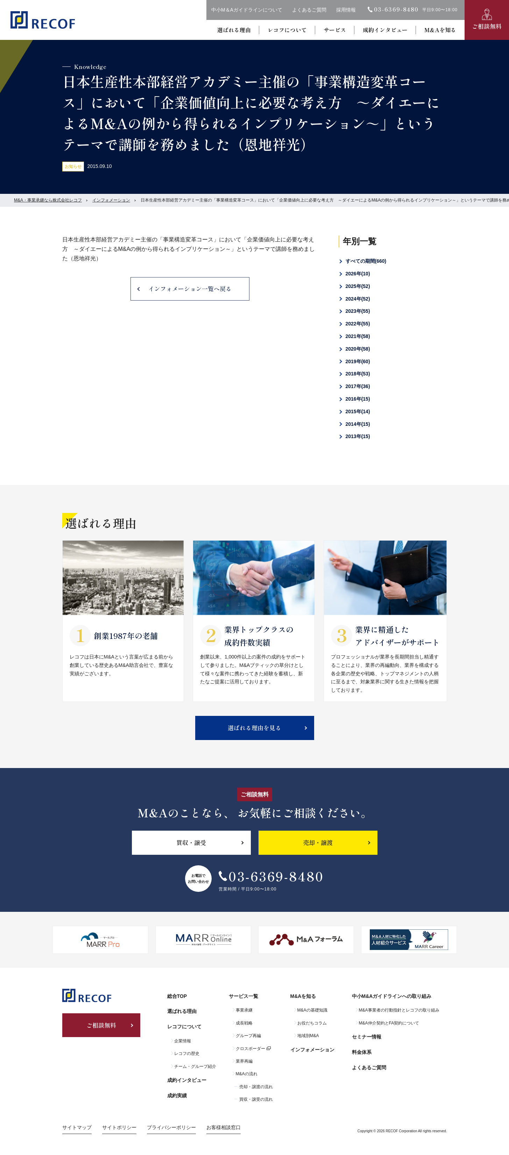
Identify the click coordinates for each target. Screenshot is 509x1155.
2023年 (358, 311)
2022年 (358, 323)
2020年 (358, 349)
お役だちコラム (312, 1023)
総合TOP (177, 996)
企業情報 (182, 1040)
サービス (335, 30)
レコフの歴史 (186, 1053)
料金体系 (362, 1052)
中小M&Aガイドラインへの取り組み (392, 996)
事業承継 (244, 1010)
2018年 (358, 373)
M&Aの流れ (246, 1073)
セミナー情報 (366, 1037)
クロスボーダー (250, 1048)
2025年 (358, 286)
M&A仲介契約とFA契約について (389, 1023)
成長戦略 (244, 1023)
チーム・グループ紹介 (195, 1066)
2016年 (358, 399)
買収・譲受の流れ (256, 1099)
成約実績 (177, 1095)
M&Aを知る (440, 30)
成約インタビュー (385, 30)
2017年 (358, 386)
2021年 (358, 336)
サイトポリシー (119, 1127)
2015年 (358, 411)
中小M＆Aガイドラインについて (246, 10)
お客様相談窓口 (223, 1127)
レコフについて (287, 30)
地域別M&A (308, 1035)
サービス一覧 (243, 996)
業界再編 (244, 1061)
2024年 (358, 299)
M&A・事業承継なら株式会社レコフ (48, 200)
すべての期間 (366, 261)
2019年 (358, 361)
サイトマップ (77, 1127)
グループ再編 (248, 1035)
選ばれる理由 (234, 30)
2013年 (358, 436)
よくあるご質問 (309, 10)
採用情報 (346, 10)
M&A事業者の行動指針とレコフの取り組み (399, 1010)
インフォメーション (111, 200)
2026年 (358, 273)
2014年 (358, 424)
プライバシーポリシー (171, 1127)
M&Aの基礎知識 (312, 1010)
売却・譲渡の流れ (256, 1086)
